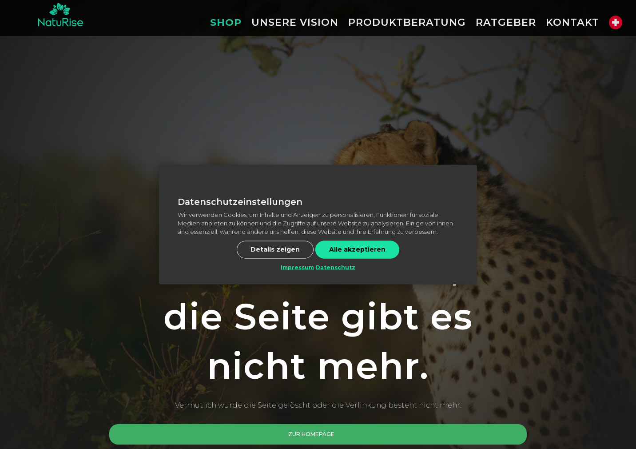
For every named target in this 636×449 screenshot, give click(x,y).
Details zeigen (275, 249)
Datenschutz (335, 267)
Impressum (297, 267)
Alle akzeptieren (357, 249)
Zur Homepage (311, 434)
